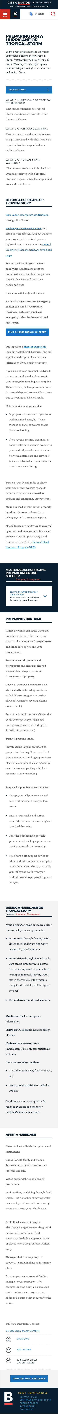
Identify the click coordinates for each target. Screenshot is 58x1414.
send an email (24, 1349)
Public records (29, 1403)
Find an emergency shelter (27, 332)
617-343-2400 (23, 1339)
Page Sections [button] (29, 90)
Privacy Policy (28, 1397)
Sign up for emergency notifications (27, 215)
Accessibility (28, 1406)
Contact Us (26, 1409)
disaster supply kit (35, 347)
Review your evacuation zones (23, 228)
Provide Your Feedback (29, 1379)
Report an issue (32, 1393)
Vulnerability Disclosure (35, 1400)
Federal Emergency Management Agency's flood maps (29, 250)
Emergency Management (27, 579)
